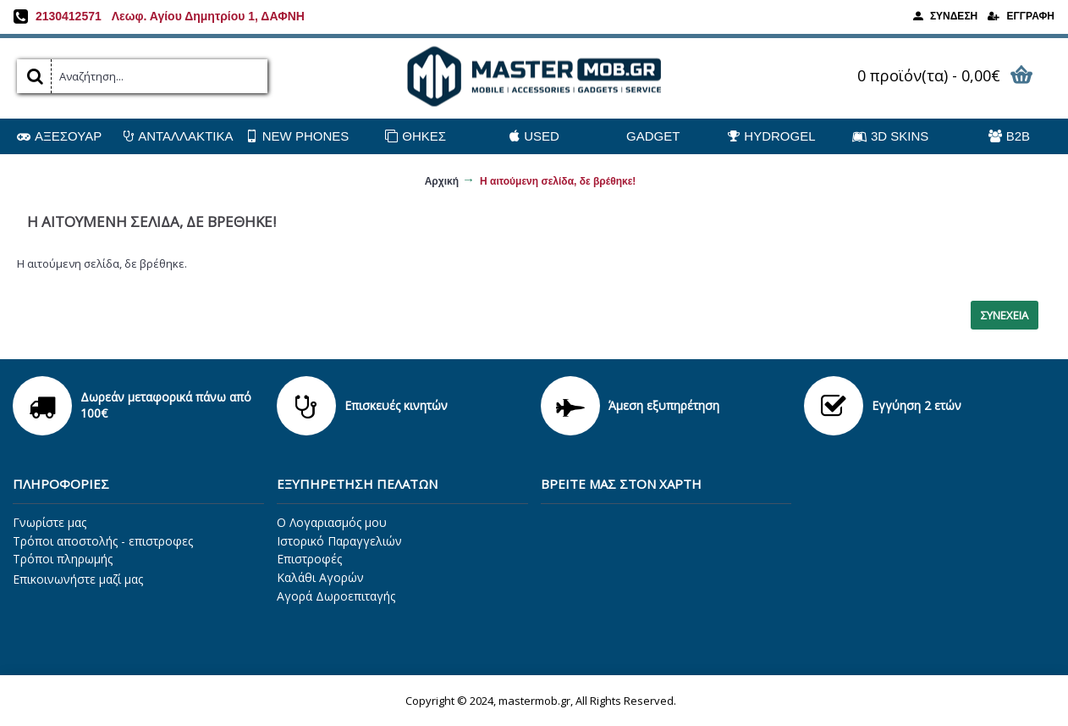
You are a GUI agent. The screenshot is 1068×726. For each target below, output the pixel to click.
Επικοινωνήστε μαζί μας (78, 579)
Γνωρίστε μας (49, 522)
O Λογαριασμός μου (332, 522)
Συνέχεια (1004, 315)
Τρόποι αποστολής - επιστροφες (103, 541)
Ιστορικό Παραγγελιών (339, 541)
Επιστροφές (309, 559)
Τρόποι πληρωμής (63, 559)
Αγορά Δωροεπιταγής (336, 596)
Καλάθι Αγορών (320, 577)
